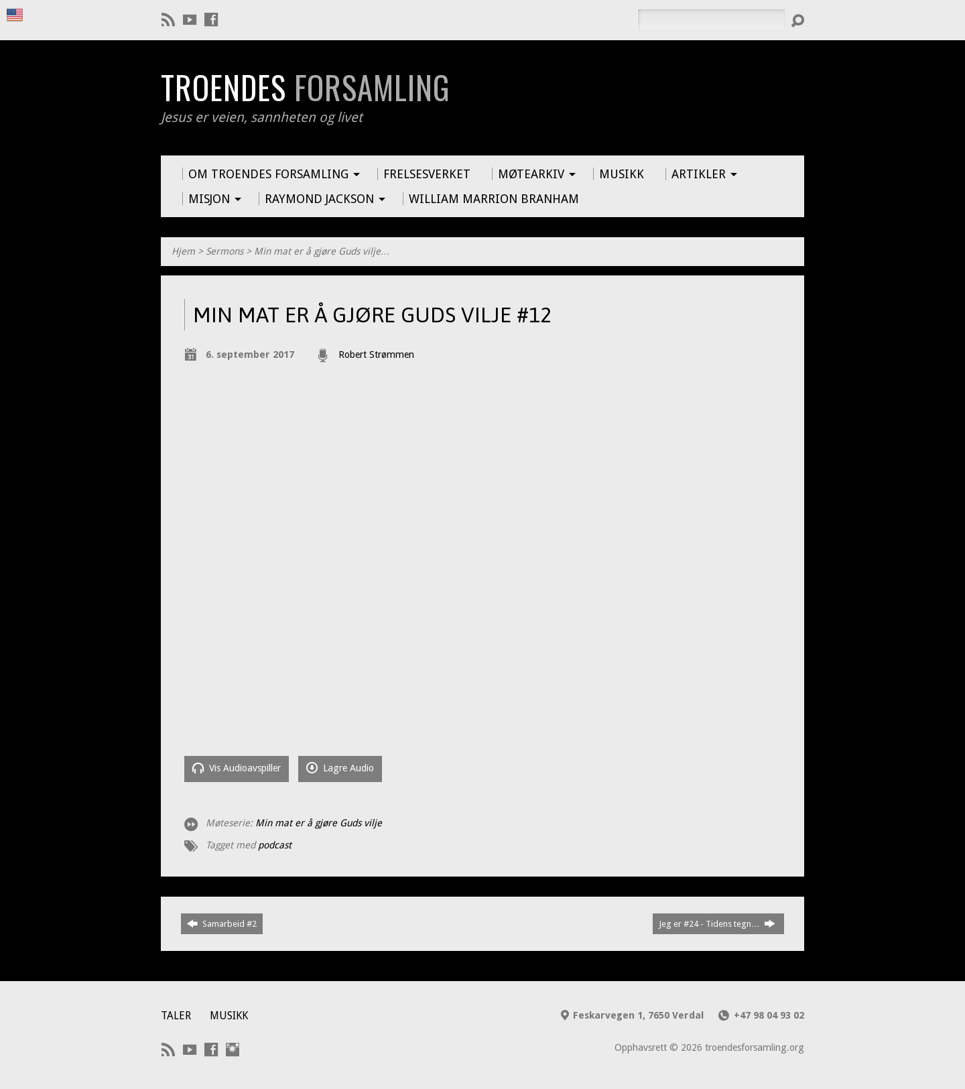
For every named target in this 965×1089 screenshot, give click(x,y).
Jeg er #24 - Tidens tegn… (717, 923)
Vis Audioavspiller (236, 767)
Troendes (305, 87)
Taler (176, 1015)
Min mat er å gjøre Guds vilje (318, 823)
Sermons (224, 251)
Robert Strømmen (376, 354)
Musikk (229, 1015)
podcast (275, 845)
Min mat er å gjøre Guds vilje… (322, 251)
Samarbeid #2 (222, 923)
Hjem (183, 251)
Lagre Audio (340, 767)
